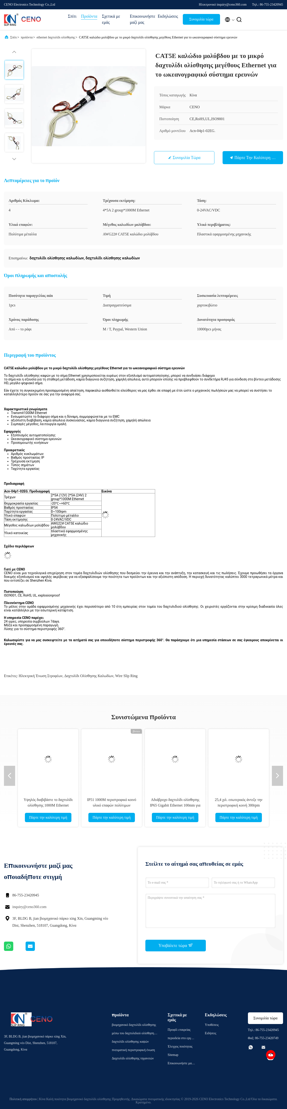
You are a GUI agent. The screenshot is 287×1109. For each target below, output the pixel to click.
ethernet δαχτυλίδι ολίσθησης (56, 37)
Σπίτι (72, 16)
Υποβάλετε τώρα (175, 945)
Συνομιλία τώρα (201, 19)
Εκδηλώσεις (168, 16)
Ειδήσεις (210, 1033)
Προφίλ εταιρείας (179, 1029)
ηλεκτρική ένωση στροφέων (40, 676)
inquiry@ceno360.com (29, 907)
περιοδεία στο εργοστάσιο (181, 1038)
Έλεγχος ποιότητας (180, 1046)
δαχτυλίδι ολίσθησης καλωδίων (88, 676)
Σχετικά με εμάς (111, 19)
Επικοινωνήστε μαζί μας (141, 19)
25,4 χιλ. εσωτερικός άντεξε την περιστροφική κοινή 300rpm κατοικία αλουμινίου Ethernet (238, 805)
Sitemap (173, 1055)
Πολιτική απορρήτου (23, 1099)
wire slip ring (126, 676)
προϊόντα (27, 37)
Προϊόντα (89, 16)
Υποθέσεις (212, 1025)
